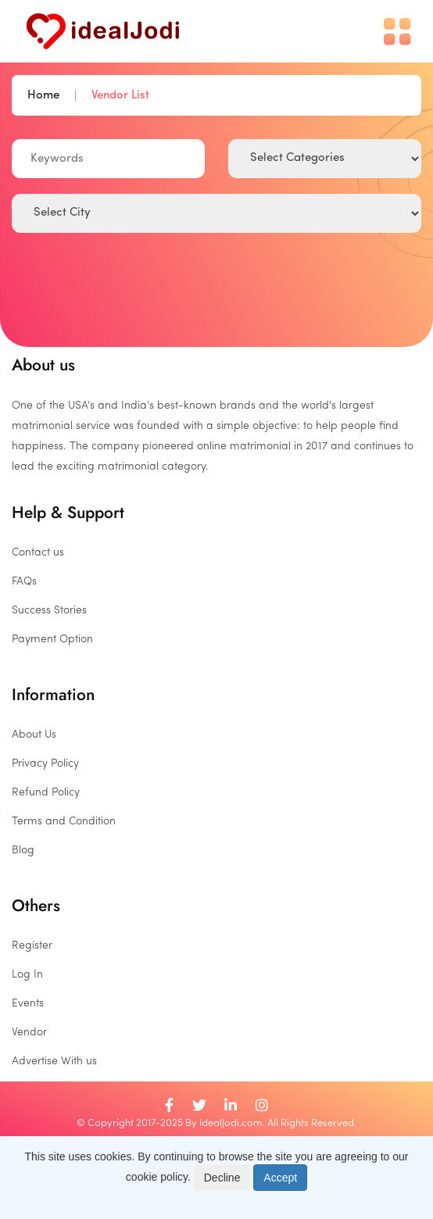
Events (28, 1004)
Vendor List (120, 96)
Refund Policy (46, 793)
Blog (23, 850)
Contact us (38, 553)
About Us (34, 735)
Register (32, 946)
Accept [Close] (280, 1177)
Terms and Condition (64, 822)
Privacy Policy (45, 764)
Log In (27, 975)
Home (43, 96)
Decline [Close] (222, 1177)
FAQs (24, 582)
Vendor (29, 1032)
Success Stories (49, 611)
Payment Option (52, 639)
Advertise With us (54, 1061)
